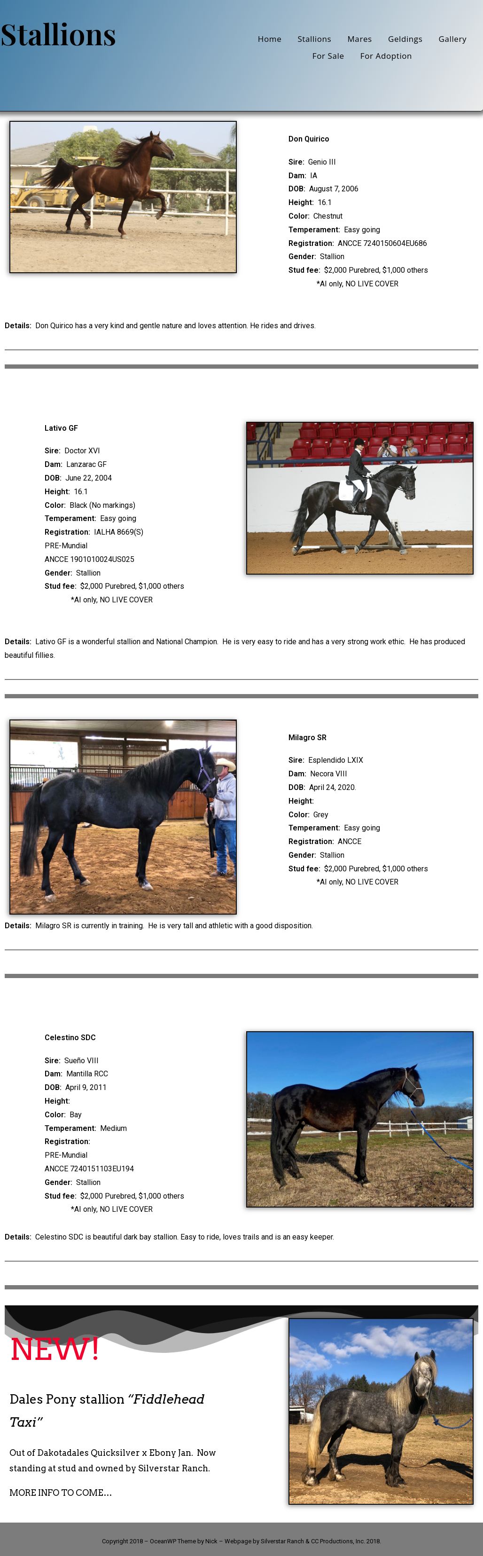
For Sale (328, 55)
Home (269, 38)
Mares (359, 38)
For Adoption (386, 55)
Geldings (405, 38)
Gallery (453, 38)
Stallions (314, 38)
